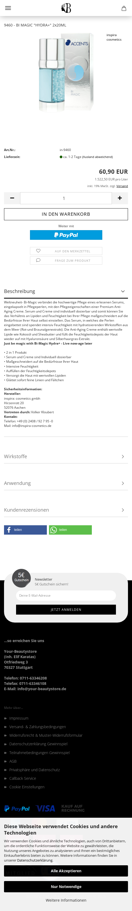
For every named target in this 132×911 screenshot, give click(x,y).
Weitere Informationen (66, 900)
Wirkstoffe (15, 456)
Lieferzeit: (12, 157)
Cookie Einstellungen (26, 786)
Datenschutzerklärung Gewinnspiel (38, 743)
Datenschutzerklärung (34, 860)
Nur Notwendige (66, 886)
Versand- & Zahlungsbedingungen (37, 726)
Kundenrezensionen (26, 510)
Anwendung (17, 483)
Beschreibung (19, 291)
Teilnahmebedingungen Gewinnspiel (39, 752)
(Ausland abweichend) (97, 157)
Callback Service (22, 778)
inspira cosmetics (114, 37)
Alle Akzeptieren (66, 870)
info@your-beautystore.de (41, 688)
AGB (13, 761)
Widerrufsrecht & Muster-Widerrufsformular (45, 735)
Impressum (18, 718)
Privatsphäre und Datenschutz (34, 769)
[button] (25, 530)
